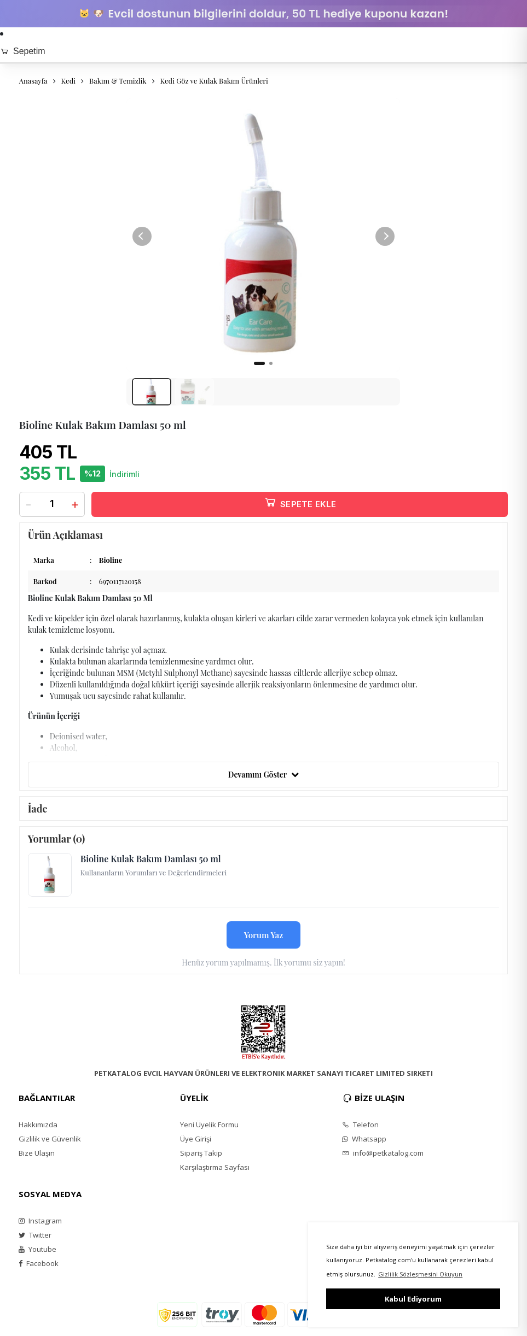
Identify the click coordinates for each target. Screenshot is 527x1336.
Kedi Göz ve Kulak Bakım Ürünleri (214, 80)
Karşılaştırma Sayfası (215, 1172)
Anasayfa (33, 80)
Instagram (40, 1225)
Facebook (39, 1268)
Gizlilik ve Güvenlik (50, 1143)
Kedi (68, 80)
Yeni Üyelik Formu (209, 1129)
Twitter (35, 1239)
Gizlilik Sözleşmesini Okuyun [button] (420, 1274)
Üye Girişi (195, 1143)
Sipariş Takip (201, 1157)
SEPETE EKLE (300, 507)
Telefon (360, 1129)
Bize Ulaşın (37, 1157)
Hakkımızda (38, 1129)
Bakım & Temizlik (117, 80)
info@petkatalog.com (383, 1157)
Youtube (37, 1254)
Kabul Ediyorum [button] (413, 1299)
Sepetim (22, 51)
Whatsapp (364, 1143)
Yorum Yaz (263, 939)
